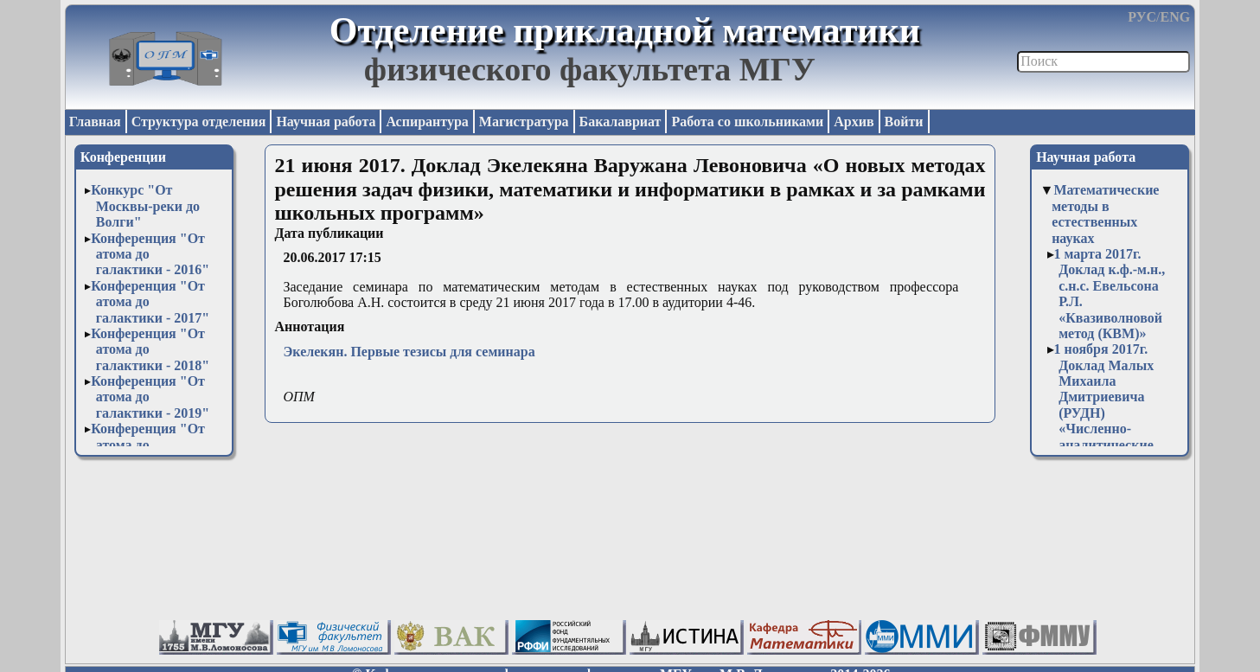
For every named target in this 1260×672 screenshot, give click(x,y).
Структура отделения (198, 121)
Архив (853, 121)
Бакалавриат (620, 121)
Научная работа (325, 121)
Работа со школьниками (747, 121)
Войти (904, 121)
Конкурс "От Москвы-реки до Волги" (145, 205)
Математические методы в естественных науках (1105, 213)
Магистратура (524, 121)
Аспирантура (427, 121)
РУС (1142, 17)
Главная (95, 121)
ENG (1175, 17)
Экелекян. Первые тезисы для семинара (408, 351)
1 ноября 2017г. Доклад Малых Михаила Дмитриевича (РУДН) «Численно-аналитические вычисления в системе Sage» (1104, 412)
